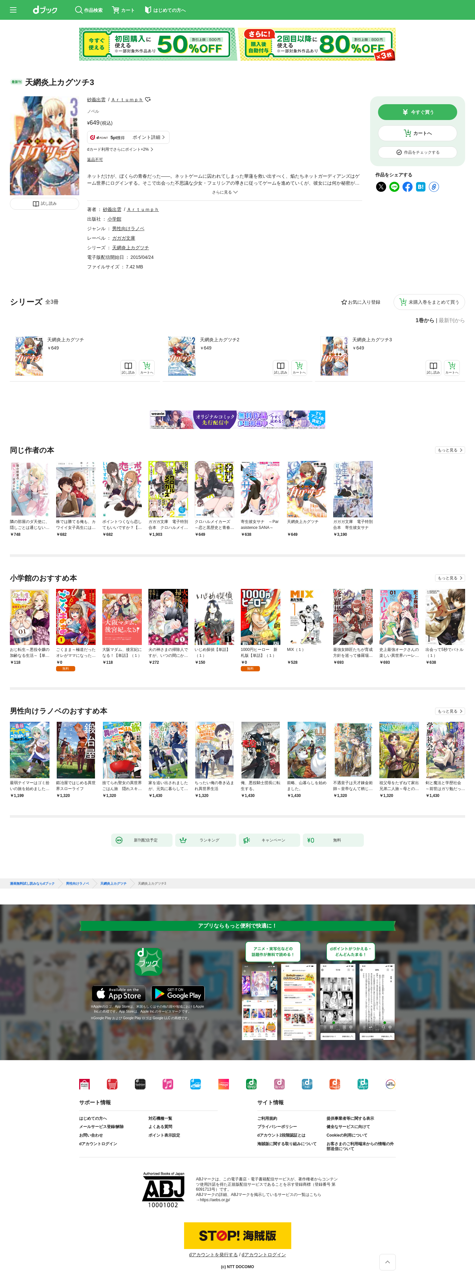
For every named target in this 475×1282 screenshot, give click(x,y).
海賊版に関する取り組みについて (287, 1144)
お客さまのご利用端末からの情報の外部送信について (360, 1146)
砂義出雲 (96, 99)
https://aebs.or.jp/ (215, 1200)
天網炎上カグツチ (65, 339)
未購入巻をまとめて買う (434, 302)
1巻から (425, 320)
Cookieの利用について (347, 1135)
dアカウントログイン (98, 1144)
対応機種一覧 (160, 1118)
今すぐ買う (422, 112)
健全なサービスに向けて (348, 1126)
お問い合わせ (91, 1135)
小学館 (114, 219)
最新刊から (452, 320)
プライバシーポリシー (277, 1126)
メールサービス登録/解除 (101, 1126)
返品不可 (95, 159)
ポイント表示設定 (164, 1135)
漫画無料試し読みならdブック (32, 883)
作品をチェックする (422, 152)
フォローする (147, 99)
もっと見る (448, 450)
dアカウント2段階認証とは (281, 1135)
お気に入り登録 (364, 302)
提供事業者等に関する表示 (350, 1118)
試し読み (49, 203)
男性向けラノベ (128, 228)
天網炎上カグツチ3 (372, 339)
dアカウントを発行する (213, 1254)
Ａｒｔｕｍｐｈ (127, 99)
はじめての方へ (93, 1118)
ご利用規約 (267, 1118)
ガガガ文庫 (123, 238)
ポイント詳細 (146, 137)
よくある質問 (160, 1126)
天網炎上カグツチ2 (219, 339)
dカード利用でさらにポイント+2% (118, 149)
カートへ (422, 133)
